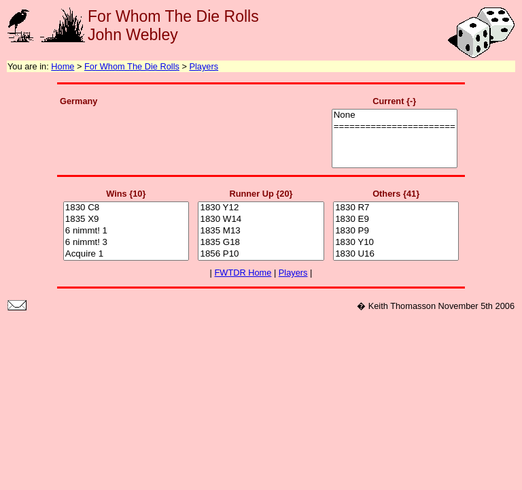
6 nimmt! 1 (126, 231)
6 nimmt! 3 (126, 242)
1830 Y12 (260, 208)
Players (203, 66)
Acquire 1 (126, 254)
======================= (394, 127)
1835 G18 (260, 242)
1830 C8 (126, 208)
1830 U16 (396, 254)
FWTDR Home (243, 272)
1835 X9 (126, 219)
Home (62, 66)
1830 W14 (260, 219)
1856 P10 (260, 254)
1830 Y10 (396, 242)
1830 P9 (396, 231)
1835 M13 (260, 231)
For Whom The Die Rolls (131, 66)
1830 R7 (396, 208)
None (394, 115)
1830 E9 (396, 219)
